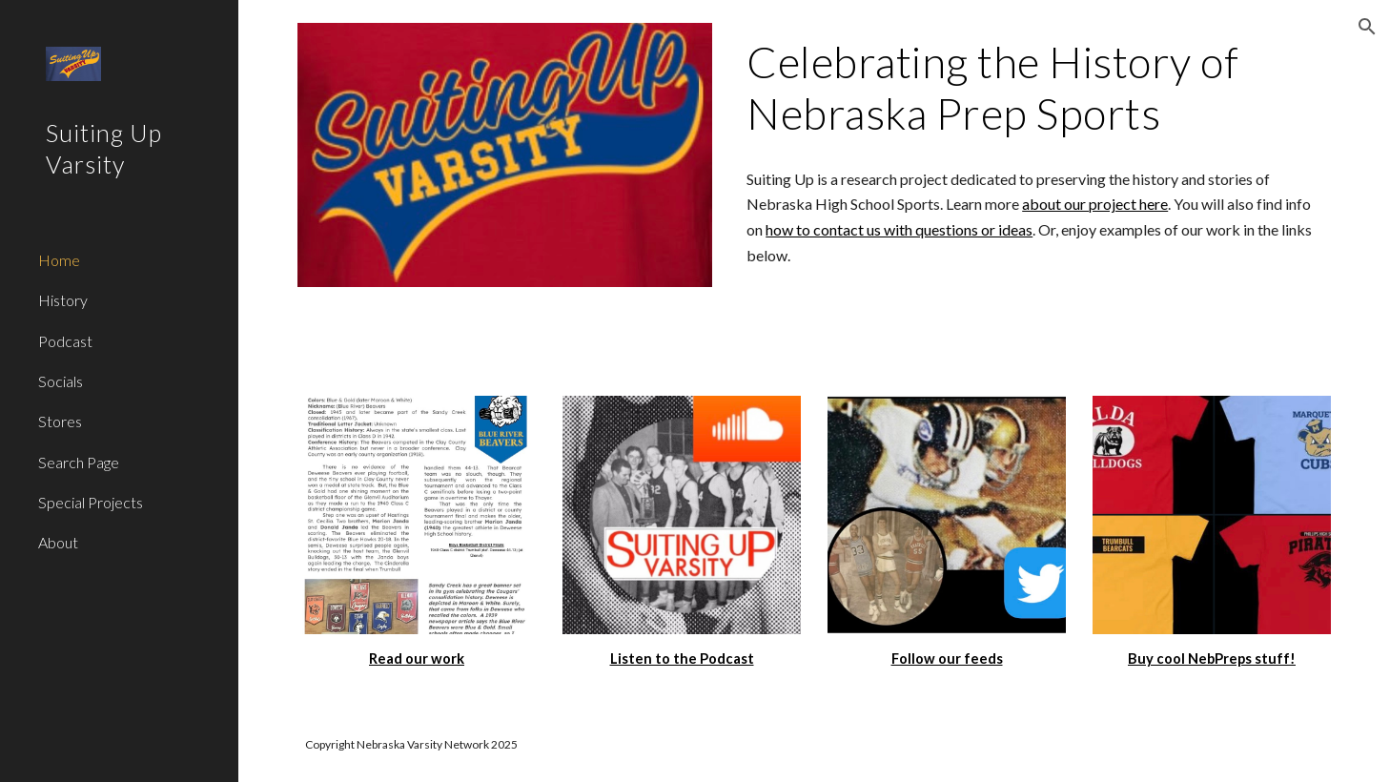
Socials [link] (60, 381)
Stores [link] (60, 421)
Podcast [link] (65, 341)
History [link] (63, 300)
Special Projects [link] (90, 502)
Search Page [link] (78, 462)
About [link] (58, 542)
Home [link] (59, 260)
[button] (1367, 27)
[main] (1035, 88)
